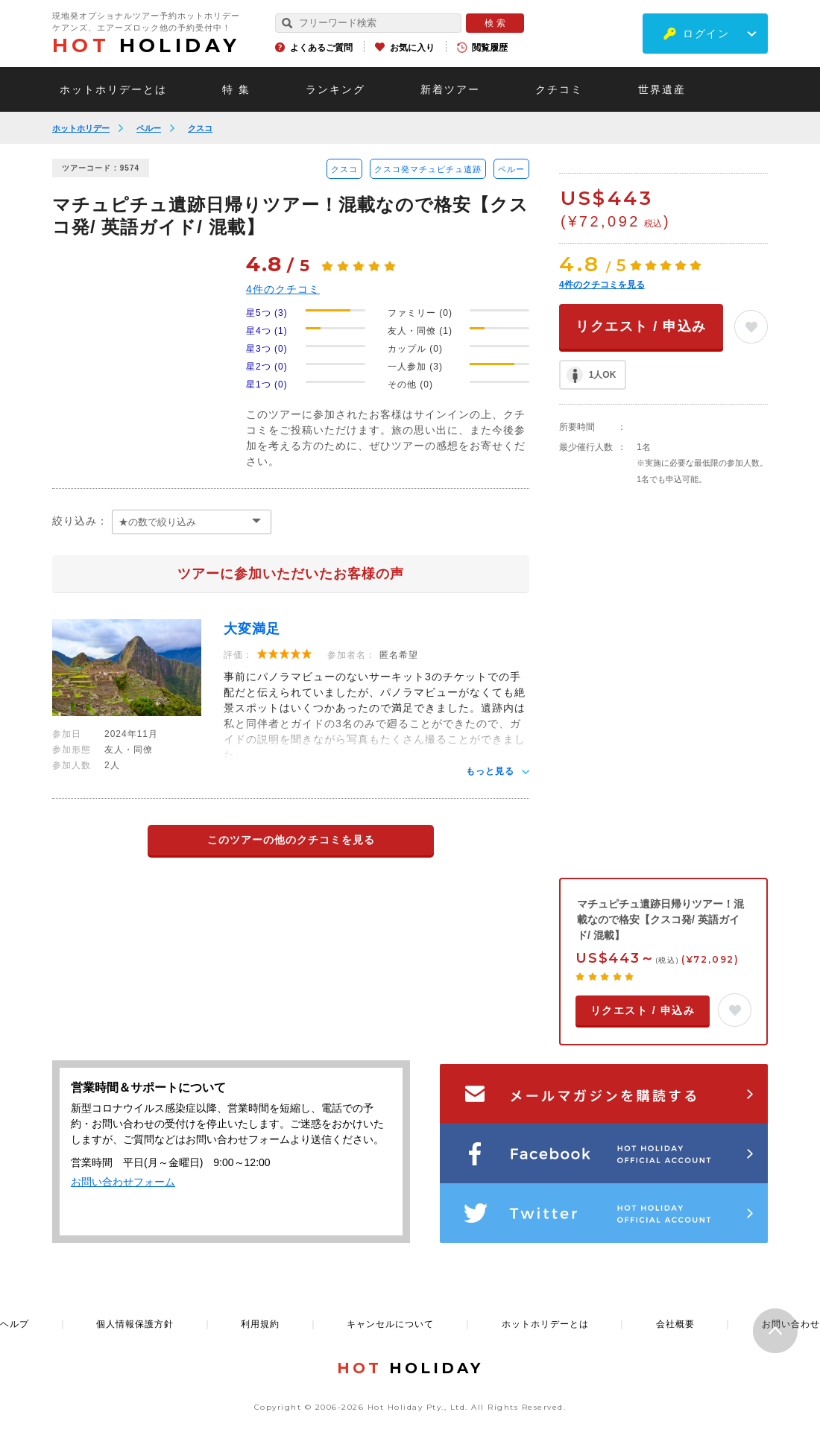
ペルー (148, 128)
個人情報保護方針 (135, 1324)
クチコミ (559, 89)
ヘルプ (14, 1324)
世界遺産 (662, 89)
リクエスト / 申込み (641, 326)
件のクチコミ (283, 289)
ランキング (335, 89)
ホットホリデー (81, 128)
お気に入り (412, 47)
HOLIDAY (146, 45)
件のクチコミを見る (602, 284)
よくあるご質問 (321, 47)
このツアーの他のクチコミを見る (291, 840)
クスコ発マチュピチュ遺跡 (428, 169)
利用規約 (260, 1324)
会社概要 (675, 1324)
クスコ (200, 128)
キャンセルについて (390, 1324)
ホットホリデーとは (113, 89)
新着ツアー (450, 89)
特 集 (236, 89)
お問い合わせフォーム (123, 1182)
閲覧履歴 (490, 47)
